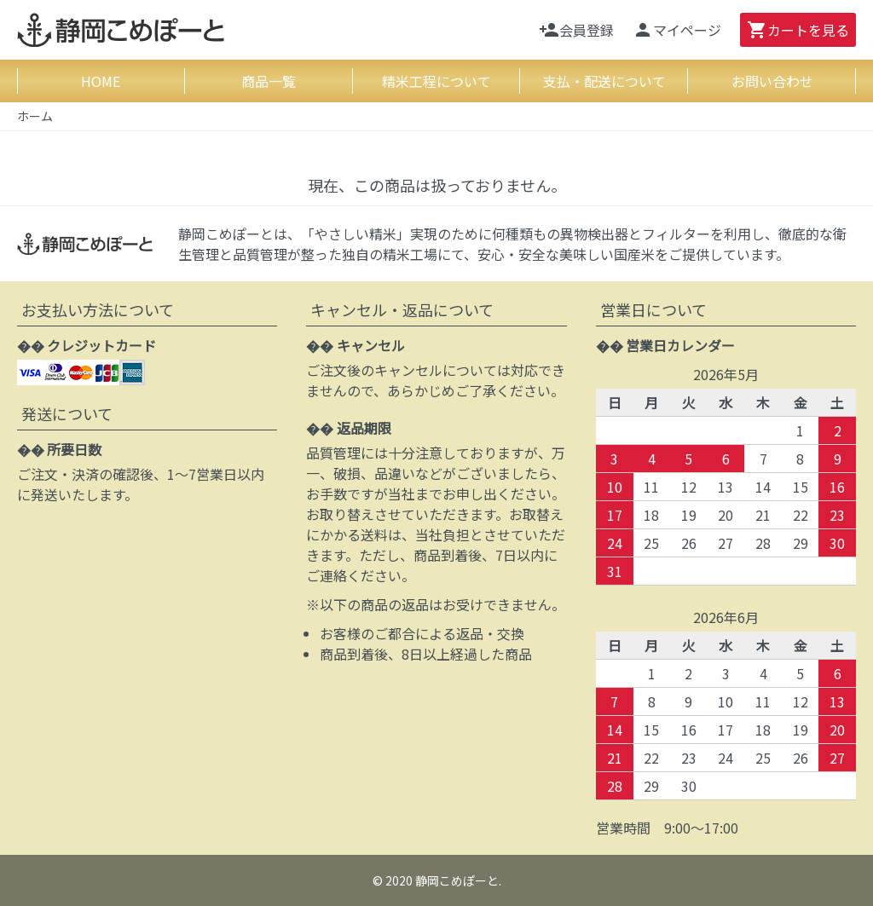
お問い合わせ (772, 81)
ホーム (35, 115)
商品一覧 (268, 81)
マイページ (677, 30)
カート (798, 30)
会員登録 (576, 30)
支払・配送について (604, 81)
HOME (100, 81)
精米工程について (436, 81)
